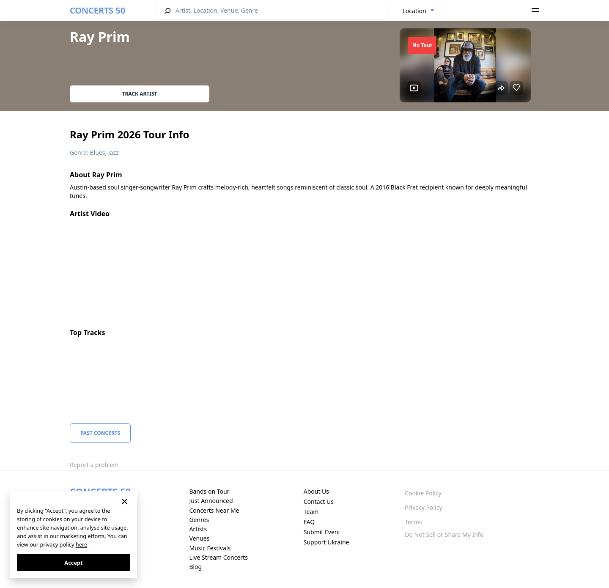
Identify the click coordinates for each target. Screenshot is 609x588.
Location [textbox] (414, 11)
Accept (73, 562)
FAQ (309, 522)
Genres (199, 520)
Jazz (113, 152)
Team (311, 512)
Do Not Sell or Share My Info (444, 534)
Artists (198, 529)
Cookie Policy (423, 493)
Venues (199, 538)
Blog (195, 567)
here (81, 544)
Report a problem (94, 465)
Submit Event (322, 532)
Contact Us (319, 501)
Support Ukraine (326, 542)
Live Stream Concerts (218, 557)
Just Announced (211, 501)
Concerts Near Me (214, 510)
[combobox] (418, 11)
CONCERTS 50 (97, 10)
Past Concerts (100, 433)
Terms (413, 522)
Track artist (139, 93)
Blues (97, 152)
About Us (316, 491)
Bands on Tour (209, 491)
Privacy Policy (423, 507)
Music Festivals (209, 548)
